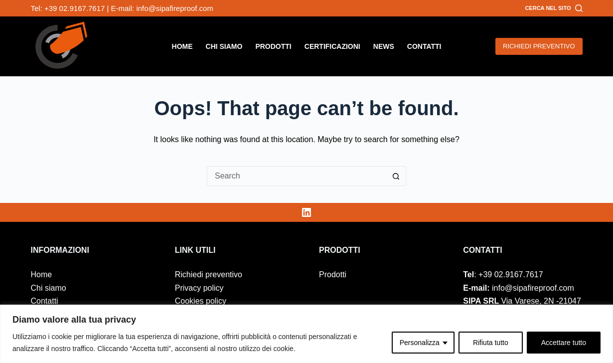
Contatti (424, 46)
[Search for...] (296, 176)
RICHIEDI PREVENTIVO (539, 46)
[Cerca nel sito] (553, 7)
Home (182, 46)
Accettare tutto (563, 343)
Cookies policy (200, 301)
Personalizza (420, 343)
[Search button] (396, 176)
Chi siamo (224, 46)
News (383, 46)
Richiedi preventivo (208, 274)
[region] (306, 334)
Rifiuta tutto (490, 343)
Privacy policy (199, 288)
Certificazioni (332, 46)
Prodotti (273, 46)
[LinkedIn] (306, 212)
